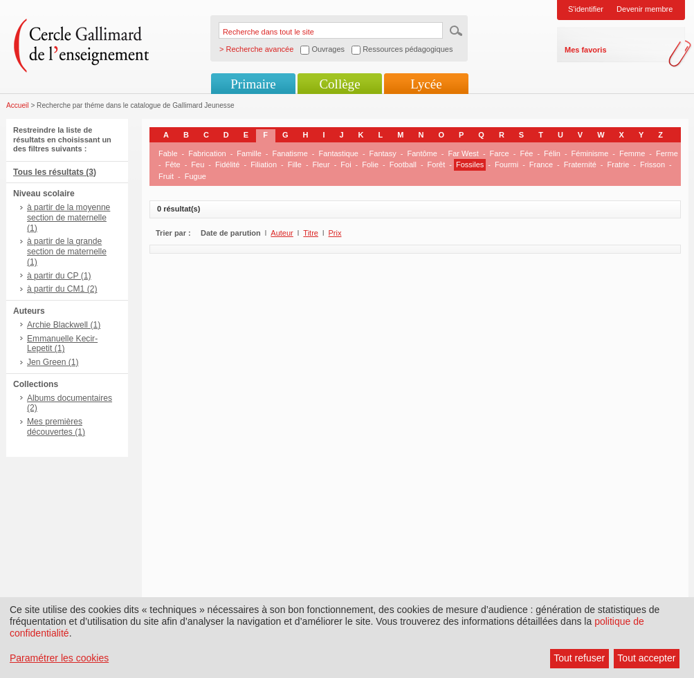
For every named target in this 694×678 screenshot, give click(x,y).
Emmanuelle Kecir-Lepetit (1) (62, 344)
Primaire (252, 84)
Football (403, 164)
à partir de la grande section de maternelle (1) (67, 251)
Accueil (17, 105)
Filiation (263, 164)
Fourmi (506, 164)
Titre (310, 233)
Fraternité (580, 164)
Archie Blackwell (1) (63, 325)
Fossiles (470, 164)
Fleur (321, 164)
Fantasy (382, 153)
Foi (345, 164)
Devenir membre (645, 9)
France (541, 164)
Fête (173, 164)
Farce (499, 153)
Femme (632, 153)
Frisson (652, 164)
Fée (526, 153)
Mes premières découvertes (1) (56, 427)
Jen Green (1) (53, 362)
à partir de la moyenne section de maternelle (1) (68, 218)
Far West (463, 153)
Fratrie (619, 164)
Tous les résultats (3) (54, 172)
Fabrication (207, 153)
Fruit (166, 176)
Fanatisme (289, 153)
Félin (552, 153)
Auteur (282, 233)
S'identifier (585, 9)
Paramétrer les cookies (59, 657)
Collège (339, 84)
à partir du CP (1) (59, 276)
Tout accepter (646, 657)
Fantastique (338, 153)
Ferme (667, 153)
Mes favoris (586, 50)
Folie (370, 164)
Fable (168, 153)
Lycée (425, 84)
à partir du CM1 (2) (62, 289)
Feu (197, 164)
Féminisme (590, 153)
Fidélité (227, 164)
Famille (249, 153)
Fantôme (422, 153)
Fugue (195, 176)
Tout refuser (579, 657)
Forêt (437, 164)
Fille (295, 164)
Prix (335, 233)
